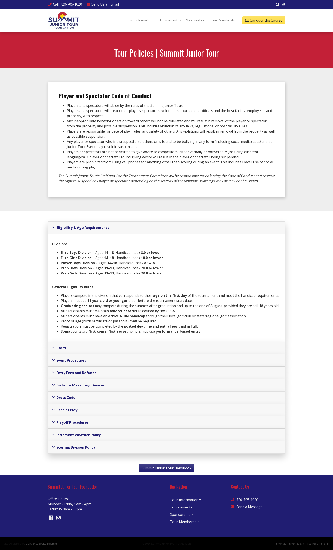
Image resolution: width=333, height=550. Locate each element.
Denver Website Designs (42, 544)
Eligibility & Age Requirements (80, 227)
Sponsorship (195, 20)
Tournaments (169, 20)
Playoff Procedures (70, 422)
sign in (325, 544)
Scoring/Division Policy (73, 447)
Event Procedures (69, 360)
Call (65, 4)
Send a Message (246, 507)
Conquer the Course (263, 20)
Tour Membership (224, 20)
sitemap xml (297, 544)
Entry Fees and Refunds (74, 372)
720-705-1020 (244, 499)
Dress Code (63, 397)
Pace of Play (64, 410)
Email (102, 4)
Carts (59, 348)
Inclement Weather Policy (76, 434)
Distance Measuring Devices (78, 385)
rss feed (313, 544)
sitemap (281, 544)
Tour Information (140, 20)
